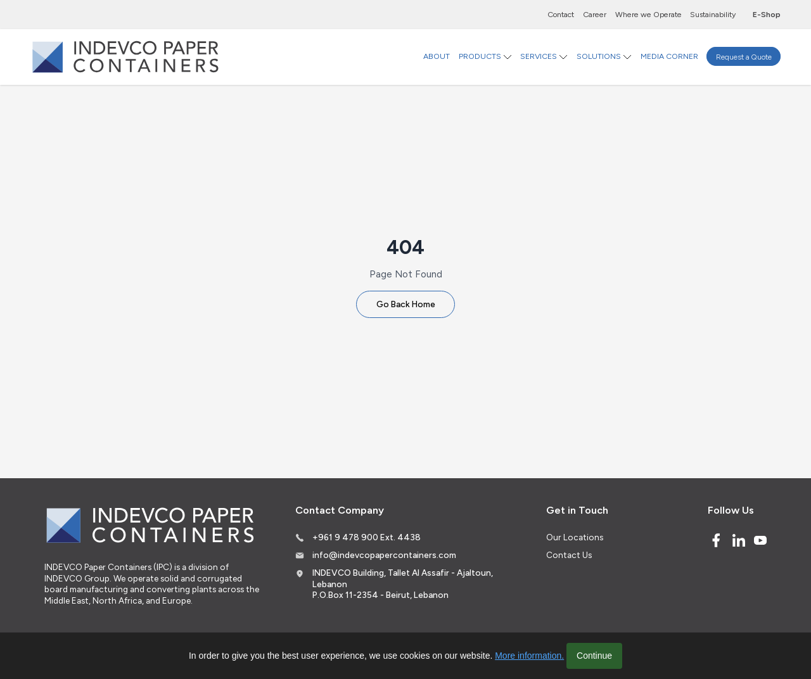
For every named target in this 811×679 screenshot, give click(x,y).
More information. (529, 655)
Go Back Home (405, 304)
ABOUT (436, 56)
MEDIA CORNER (669, 56)
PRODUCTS (480, 56)
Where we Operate (648, 14)
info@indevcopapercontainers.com (384, 555)
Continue (594, 655)
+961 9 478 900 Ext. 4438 (366, 537)
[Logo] (125, 56)
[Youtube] (760, 540)
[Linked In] (738, 540)
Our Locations (574, 537)
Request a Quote (744, 56)
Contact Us (569, 555)
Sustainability (713, 14)
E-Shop (767, 14)
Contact (560, 14)
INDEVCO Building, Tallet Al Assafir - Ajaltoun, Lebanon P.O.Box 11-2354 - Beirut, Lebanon (402, 584)
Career (594, 14)
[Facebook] (716, 540)
